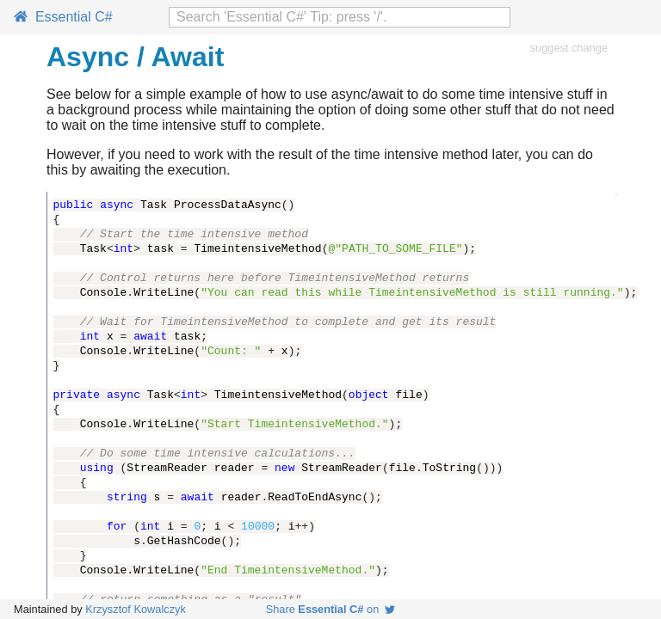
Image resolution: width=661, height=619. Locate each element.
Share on (331, 609)
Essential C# (63, 16)
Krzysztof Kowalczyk (135, 609)
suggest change (569, 47)
